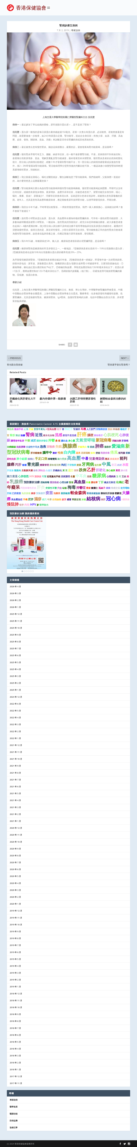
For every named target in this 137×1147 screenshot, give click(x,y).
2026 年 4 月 (15, 586)
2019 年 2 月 (15, 979)
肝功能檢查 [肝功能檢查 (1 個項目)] (36, 452)
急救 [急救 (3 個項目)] (43, 446)
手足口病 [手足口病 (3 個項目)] (41, 458)
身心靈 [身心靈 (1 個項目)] (71, 440)
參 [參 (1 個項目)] (38, 504)
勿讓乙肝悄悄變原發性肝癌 (83, 400)
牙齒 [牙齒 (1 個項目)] (31, 429)
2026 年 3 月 (15, 593)
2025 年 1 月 (15, 690)
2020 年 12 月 (16, 828)
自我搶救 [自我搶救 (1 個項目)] (56, 499)
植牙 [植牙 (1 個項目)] (59, 429)
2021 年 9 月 (15, 765)
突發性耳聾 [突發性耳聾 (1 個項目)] (51, 487)
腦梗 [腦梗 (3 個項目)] (90, 435)
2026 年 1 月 (15, 607)
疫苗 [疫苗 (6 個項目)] (49, 492)
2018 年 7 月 (15, 1028)
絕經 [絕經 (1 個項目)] (119, 464)
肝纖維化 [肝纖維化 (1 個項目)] (57, 470)
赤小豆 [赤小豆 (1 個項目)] (124, 470)
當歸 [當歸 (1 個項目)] (76, 470)
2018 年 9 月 (15, 1014)
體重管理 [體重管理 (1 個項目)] (44, 464)
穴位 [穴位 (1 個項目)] (59, 487)
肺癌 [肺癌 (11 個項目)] (99, 446)
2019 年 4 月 (15, 966)
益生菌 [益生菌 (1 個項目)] (97, 464)
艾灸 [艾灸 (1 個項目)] (124, 476)
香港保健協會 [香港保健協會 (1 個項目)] (93, 493)
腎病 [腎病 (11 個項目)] (30, 434)
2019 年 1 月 (15, 986)
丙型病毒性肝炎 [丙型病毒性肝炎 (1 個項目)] (28, 487)
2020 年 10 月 (16, 841)
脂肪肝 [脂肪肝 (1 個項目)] (107, 446)
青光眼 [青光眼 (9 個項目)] (33, 464)
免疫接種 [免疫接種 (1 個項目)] (25, 493)
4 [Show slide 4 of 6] (28, 571)
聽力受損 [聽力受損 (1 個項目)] (61, 458)
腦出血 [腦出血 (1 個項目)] (64, 440)
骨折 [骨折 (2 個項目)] (12, 435)
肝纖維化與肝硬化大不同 (23, 400)
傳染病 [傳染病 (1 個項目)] (10, 429)
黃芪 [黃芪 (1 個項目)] (118, 470)
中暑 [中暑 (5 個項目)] (84, 458)
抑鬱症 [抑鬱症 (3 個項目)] (81, 488)
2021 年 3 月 (15, 807)
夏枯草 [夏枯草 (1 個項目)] (94, 482)
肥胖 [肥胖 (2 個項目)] (30, 499)
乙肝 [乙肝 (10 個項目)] (91, 469)
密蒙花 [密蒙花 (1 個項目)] (118, 493)
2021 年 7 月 (15, 779)
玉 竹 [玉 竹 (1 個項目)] (118, 476)
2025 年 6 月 (15, 655)
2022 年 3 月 (15, 724)
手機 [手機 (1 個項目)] (25, 499)
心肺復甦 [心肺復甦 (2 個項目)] (23, 476)
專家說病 (75, 30)
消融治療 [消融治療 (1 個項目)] (116, 440)
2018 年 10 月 (16, 1007)
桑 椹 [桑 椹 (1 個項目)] (57, 440)
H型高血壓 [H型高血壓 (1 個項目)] (51, 429)
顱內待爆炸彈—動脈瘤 (53, 398)
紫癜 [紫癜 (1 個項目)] (128, 452)
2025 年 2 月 (15, 683)
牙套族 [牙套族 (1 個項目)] (10, 470)
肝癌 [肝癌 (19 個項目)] (82, 434)
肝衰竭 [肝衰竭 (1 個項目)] (125, 440)
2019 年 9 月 (15, 931)
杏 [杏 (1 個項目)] (63, 429)
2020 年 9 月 (15, 848)
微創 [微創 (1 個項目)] (110, 429)
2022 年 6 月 (15, 703)
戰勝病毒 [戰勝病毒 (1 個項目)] (105, 452)
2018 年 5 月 (15, 1042)
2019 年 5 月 (15, 959)
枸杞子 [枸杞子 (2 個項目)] (69, 429)
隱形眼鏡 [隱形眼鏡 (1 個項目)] (54, 482)
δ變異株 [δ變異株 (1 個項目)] (125, 499)
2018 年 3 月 (15, 1055)
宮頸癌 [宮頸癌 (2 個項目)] (51, 447)
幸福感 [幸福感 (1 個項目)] (116, 429)
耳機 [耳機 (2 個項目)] (83, 429)
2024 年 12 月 (16, 697)
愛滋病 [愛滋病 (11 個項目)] (118, 446)
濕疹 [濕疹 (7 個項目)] (38, 498)
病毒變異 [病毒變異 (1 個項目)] (52, 458)
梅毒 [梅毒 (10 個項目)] (71, 487)
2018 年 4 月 (15, 1048)
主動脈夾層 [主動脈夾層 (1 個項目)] (27, 470)
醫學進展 (14, 1106)
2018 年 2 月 (15, 1062)
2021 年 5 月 (15, 793)
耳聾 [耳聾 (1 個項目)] (44, 476)
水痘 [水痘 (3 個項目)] (125, 465)
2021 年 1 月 (15, 821)
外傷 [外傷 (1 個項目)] (88, 482)
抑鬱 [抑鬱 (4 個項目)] (51, 440)
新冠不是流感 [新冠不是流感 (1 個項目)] (69, 435)
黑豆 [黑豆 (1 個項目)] (107, 458)
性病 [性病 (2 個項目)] (60, 453)
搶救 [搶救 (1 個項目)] (35, 470)
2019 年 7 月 (15, 945)
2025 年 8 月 (15, 641)
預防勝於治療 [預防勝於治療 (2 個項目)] (32, 482)
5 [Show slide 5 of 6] (30, 571)
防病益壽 (14, 1120)
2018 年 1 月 (15, 1069)
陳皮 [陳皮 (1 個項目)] (18, 435)
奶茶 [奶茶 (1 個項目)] (79, 464)
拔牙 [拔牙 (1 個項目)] (64, 499)
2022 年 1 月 (15, 738)
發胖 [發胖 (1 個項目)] (21, 504)
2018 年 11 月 (16, 1000)
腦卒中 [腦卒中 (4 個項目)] (47, 452)
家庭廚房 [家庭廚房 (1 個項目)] (114, 458)
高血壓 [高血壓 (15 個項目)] (74, 458)
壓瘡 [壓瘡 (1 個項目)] (88, 487)
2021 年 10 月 (16, 759)
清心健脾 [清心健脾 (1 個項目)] (110, 470)
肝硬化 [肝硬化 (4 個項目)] (101, 470)
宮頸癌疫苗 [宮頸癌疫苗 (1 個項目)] (101, 429)
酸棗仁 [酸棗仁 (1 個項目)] (94, 487)
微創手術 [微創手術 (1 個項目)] (18, 429)
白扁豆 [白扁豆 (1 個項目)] (49, 470)
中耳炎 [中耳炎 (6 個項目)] (81, 475)
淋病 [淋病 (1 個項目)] (108, 487)
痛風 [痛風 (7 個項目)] (114, 452)
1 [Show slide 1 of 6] (22, 571)
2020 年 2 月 (15, 897)
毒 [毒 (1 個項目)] (88, 446)
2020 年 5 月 (15, 876)
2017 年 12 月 (16, 1076)
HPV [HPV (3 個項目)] (33, 504)
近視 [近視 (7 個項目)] (39, 434)
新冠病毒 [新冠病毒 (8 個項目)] (103, 440)
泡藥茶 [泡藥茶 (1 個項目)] (56, 493)
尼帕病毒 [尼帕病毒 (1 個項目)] (44, 482)
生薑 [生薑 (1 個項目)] (72, 476)
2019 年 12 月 (16, 910)
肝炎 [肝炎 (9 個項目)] (41, 487)
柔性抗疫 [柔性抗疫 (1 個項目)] (11, 458)
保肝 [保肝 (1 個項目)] (103, 499)
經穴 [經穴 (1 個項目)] (44, 499)
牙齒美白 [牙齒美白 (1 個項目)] (82, 446)
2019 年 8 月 (15, 938)
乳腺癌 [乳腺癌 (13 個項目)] (16, 481)
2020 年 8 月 (15, 855)
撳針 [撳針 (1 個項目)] (55, 452)
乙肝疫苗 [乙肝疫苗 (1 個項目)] (16, 493)
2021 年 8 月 (15, 772)
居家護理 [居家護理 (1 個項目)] (65, 476)
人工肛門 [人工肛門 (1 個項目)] (90, 429)
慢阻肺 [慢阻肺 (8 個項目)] (13, 504)
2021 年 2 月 (15, 814)
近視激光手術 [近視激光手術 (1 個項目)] (53, 476)
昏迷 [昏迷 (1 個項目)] (71, 482)
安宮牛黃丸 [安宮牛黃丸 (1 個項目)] (39, 429)
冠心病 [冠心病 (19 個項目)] (113, 498)
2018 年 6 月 (15, 1035)
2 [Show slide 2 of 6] (24, 571)
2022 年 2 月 (15, 731)
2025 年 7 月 (15, 648)
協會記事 (14, 1127)
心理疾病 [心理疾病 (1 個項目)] (111, 476)
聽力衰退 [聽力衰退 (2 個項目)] (12, 476)
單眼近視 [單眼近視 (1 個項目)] (76, 499)
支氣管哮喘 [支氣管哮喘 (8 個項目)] (85, 440)
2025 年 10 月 (16, 628)
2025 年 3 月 (15, 676)
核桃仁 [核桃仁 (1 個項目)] (31, 458)
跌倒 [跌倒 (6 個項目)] (82, 469)
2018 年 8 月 (15, 1021)
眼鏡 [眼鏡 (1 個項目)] (92, 446)
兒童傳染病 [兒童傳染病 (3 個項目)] (96, 458)
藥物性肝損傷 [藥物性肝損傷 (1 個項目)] (107, 493)
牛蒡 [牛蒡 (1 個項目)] (49, 499)
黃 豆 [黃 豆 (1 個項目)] (65, 470)
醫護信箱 (14, 1113)
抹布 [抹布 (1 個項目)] (93, 452)
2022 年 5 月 (15, 710)
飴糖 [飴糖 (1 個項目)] (23, 435)
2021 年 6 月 (15, 786)
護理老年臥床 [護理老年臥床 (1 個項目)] (17, 440)
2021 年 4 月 (15, 800)
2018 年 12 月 (16, 993)
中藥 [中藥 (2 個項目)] (27, 440)
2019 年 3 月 (15, 972)
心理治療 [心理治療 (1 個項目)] (63, 482)
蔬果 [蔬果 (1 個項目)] (78, 452)
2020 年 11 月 (16, 834)
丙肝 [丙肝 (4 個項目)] (18, 464)
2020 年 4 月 (15, 883)
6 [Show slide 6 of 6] (33, 571)
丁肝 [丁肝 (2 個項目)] (101, 482)
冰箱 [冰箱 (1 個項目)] (83, 499)
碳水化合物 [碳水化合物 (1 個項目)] (48, 435)
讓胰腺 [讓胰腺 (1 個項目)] (38, 476)
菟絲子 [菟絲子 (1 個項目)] (102, 487)
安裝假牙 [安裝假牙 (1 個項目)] (40, 493)
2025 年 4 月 (15, 669)
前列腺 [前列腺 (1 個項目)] (121, 452)
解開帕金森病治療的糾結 (113, 400)
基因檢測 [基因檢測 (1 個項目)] (65, 493)
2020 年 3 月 (15, 890)
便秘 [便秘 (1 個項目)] (98, 452)
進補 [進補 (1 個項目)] (24, 464)
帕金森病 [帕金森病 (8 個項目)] (78, 492)
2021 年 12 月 (16, 745)
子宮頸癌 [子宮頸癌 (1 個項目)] (71, 464)
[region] (26, 545)
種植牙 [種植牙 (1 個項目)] (123, 429)
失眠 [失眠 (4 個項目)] (58, 446)
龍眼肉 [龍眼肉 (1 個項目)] (17, 470)
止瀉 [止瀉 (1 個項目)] (26, 429)
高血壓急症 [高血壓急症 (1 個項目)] (16, 499)
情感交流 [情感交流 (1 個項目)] (115, 487)
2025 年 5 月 (15, 662)
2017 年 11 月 (16, 1083)
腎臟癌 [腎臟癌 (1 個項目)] (76, 429)
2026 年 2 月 (15, 600)
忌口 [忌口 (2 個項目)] (70, 470)
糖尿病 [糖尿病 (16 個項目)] (99, 475)
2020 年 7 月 (15, 862)
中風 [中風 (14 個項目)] (106, 464)
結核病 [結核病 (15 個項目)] (93, 498)
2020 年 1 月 (15, 903)
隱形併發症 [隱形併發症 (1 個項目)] (42, 440)
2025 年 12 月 (16, 614)
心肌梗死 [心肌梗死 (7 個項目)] (111, 434)
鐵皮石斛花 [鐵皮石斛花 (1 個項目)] (109, 482)
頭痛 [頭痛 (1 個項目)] (89, 476)
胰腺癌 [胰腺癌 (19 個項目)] (69, 445)
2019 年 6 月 (15, 952)
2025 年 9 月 (15, 634)
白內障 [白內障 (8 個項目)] (69, 452)
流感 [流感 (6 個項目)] (58, 434)
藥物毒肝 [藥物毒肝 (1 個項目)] (98, 435)
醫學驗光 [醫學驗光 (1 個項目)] (43, 504)
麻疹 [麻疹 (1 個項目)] (33, 493)
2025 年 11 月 (16, 621)
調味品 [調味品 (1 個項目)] (41, 470)
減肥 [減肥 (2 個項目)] (33, 440)
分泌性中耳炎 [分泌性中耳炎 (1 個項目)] (32, 446)
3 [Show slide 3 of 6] (26, 571)
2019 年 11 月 (16, 917)
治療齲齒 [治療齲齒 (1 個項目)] (11, 446)
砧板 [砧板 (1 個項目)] (64, 487)
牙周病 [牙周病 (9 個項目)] (88, 464)
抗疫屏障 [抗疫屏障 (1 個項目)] (20, 446)
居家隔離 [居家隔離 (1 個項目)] (85, 452)
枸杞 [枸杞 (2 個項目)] (64, 465)
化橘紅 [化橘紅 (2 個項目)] (120, 482)
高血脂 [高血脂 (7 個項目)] (79, 481)
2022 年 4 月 (15, 717)
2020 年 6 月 (15, 869)
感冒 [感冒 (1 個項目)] (69, 499)
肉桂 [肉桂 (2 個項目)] (27, 504)
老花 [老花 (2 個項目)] (114, 465)
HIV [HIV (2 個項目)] (31, 476)
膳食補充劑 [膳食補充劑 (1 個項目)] (55, 464)
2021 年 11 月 (16, 752)
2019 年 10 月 (16, 924)
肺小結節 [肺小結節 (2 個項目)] (21, 459)
